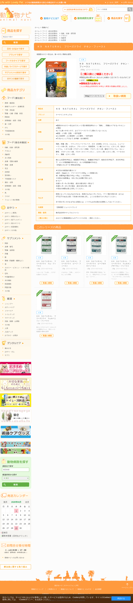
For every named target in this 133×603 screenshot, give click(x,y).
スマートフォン (69, 585)
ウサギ (7, 196)
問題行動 (8, 287)
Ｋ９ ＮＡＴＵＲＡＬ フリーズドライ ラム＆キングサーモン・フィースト (121, 263)
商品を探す (119, 18)
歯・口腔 (8, 124)
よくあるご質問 (112, 2)
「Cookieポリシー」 (26, 599)
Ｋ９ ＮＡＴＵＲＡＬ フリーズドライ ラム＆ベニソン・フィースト (46, 318)
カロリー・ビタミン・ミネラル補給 (17, 269)
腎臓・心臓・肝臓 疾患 (14, 113)
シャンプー (9, 304)
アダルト (64, 36)
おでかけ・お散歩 (11, 335)
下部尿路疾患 (10, 131)
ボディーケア (10, 307)
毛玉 (6, 168)
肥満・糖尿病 (10, 103)
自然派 (63, 40)
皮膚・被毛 (9, 247)
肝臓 (6, 254)
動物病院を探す (88, 18)
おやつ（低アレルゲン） (14, 220)
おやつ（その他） (11, 230)
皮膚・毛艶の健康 (11, 161)
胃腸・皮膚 (9, 165)
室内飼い (8, 175)
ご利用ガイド (52, 589)
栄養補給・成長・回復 (13, 120)
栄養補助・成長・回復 (13, 186)
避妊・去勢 (9, 182)
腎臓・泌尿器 (10, 250)
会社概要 (98, 589)
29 (16, 528)
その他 (7, 134)
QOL (6, 273)
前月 (5, 502)
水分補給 (8, 280)
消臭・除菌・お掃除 (12, 321)
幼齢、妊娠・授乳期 (68, 33)
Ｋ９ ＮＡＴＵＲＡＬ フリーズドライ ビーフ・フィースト (71, 263)
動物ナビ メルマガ (84, 589)
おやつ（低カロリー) (12, 223)
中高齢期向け (10, 277)
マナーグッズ (10, 318)
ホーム (37, 27)
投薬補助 (8, 284)
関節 (6, 243)
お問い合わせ (128, 2)
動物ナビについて (67, 589)
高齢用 (63, 38)
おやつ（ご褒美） (11, 213)
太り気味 (8, 158)
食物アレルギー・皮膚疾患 (14, 106)
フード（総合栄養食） (50, 31)
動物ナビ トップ (37, 589)
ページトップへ (127, 588)
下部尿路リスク (10, 179)
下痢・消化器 (10, 110)
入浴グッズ (9, 332)
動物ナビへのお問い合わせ (14, 558)
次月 (27, 502)
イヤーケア (9, 311)
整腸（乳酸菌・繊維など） (14, 261)
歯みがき (8, 348)
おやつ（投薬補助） (12, 227)
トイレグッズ (10, 314)
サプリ (7, 355)
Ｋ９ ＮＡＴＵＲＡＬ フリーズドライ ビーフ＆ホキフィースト (96, 263)
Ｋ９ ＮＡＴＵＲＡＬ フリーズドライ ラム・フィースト (46, 263)
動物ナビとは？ (55, 18)
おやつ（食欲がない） (13, 216)
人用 (6, 328)
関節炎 (7, 117)
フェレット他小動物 (12, 200)
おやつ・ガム (10, 352)
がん (6, 127)
